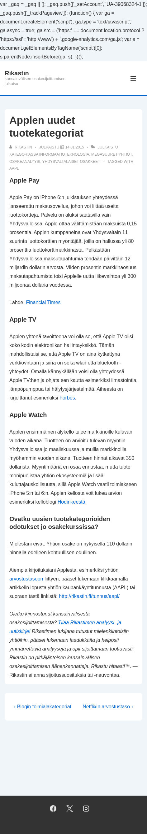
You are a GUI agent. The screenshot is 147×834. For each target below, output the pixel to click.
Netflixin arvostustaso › (108, 706)
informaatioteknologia (64, 154)
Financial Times (43, 302)
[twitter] (70, 808)
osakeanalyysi (24, 161)
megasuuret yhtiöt (111, 154)
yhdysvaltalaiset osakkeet (71, 161)
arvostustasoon (26, 578)
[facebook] (53, 808)
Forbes (67, 397)
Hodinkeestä (71, 502)
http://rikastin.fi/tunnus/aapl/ (89, 596)
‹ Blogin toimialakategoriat (42, 706)
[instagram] (86, 808)
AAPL (14, 168)
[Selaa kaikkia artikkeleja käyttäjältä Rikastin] (21, 147)
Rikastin (17, 73)
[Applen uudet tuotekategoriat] (74, 147)
